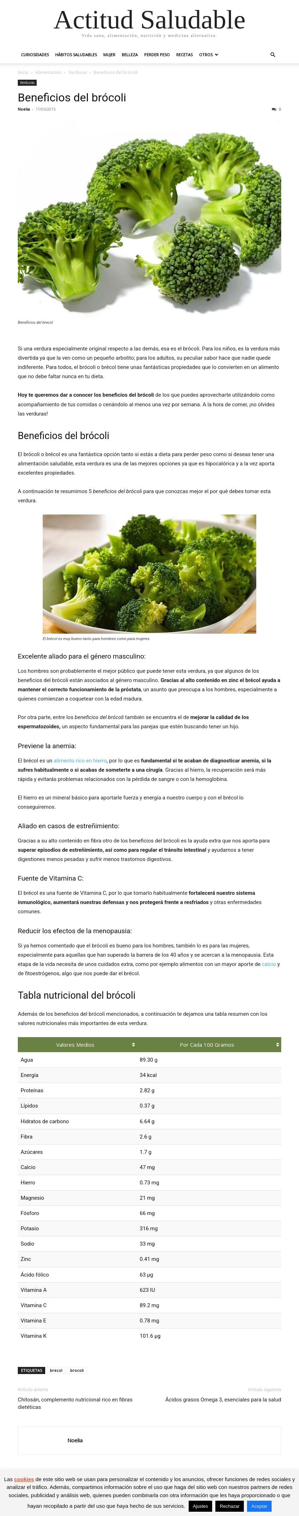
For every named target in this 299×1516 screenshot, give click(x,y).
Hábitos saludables (76, 54)
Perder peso (157, 54)
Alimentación (48, 72)
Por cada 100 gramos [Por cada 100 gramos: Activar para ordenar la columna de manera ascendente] (207, 1044)
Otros (206, 54)
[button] (272, 55)
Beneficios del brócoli (72, 97)
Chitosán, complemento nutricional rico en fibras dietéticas (75, 1403)
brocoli (77, 1370)
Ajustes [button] (200, 1506)
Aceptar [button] (259, 1506)
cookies (24, 1479)
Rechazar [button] (230, 1506)
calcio (269, 964)
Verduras (77, 72)
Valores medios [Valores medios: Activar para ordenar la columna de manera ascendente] (75, 1044)
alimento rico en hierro (80, 760)
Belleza (130, 54)
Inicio (23, 72)
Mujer (109, 54)
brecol (56, 1370)
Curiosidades (35, 54)
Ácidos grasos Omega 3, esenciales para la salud (223, 1399)
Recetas (184, 54)
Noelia (24, 109)
